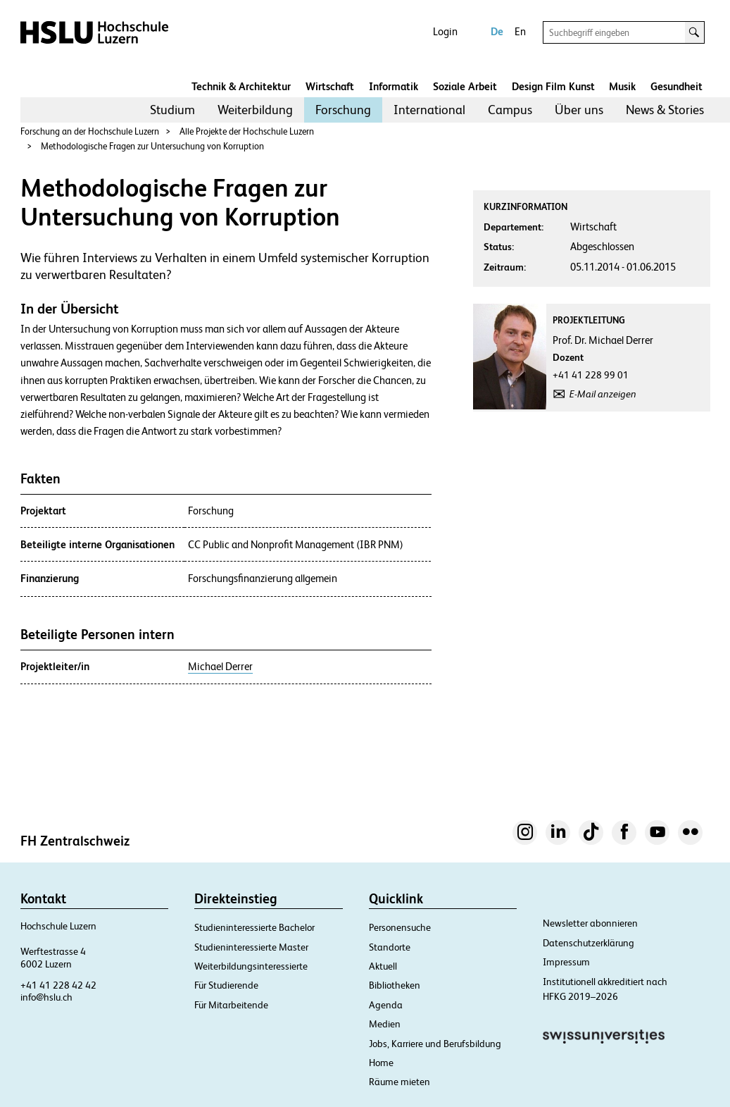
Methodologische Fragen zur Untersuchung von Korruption (152, 146)
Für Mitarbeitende (231, 1004)
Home (381, 1062)
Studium (172, 109)
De (497, 31)
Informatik (393, 86)
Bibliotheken (394, 985)
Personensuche (400, 927)
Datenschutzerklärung (588, 942)
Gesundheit (676, 86)
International (429, 109)
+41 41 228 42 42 (58, 985)
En (520, 31)
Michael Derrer (220, 666)
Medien (385, 1023)
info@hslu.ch (46, 997)
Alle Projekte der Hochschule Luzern (247, 131)
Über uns (579, 109)
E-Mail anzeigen (602, 394)
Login (445, 31)
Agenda (386, 1004)
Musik (622, 86)
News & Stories (665, 109)
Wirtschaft (330, 86)
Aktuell (383, 966)
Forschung (343, 109)
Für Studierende (226, 985)
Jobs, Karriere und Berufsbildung (435, 1043)
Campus (510, 109)
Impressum (566, 961)
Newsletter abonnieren (590, 923)
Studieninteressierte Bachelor (254, 927)
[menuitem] (172, 110)
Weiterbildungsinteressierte (251, 966)
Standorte (389, 947)
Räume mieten (399, 1081)
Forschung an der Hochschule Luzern (89, 131)
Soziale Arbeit (465, 86)
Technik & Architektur (241, 86)
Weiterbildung (255, 109)
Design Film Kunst (553, 86)
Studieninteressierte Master (251, 947)
